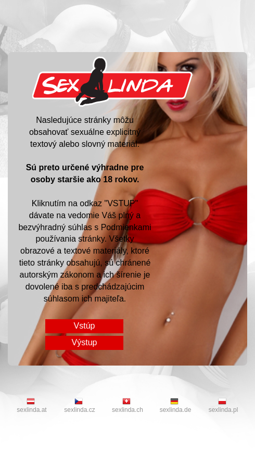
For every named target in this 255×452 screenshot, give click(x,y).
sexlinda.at (31, 405)
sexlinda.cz (79, 405)
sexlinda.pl (223, 405)
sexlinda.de (176, 405)
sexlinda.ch (127, 405)
